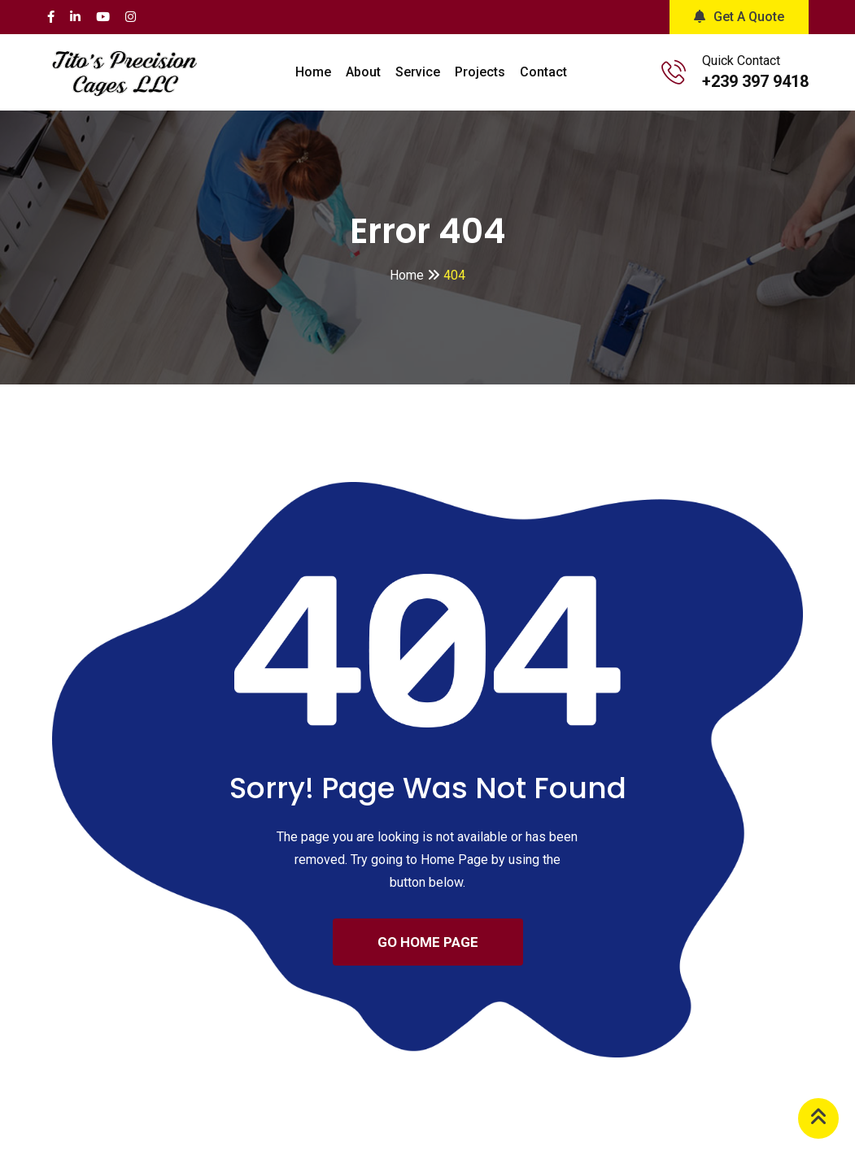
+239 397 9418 (755, 81)
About (363, 72)
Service (417, 72)
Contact (543, 72)
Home (313, 72)
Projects (480, 72)
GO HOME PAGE (427, 942)
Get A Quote (739, 16)
